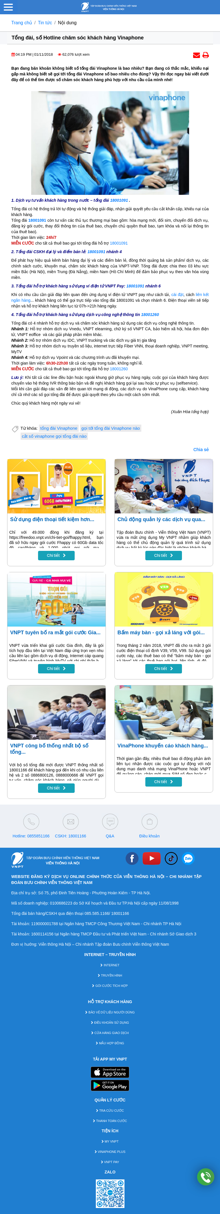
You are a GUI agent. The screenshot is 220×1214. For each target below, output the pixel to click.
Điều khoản (149, 836)
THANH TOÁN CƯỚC (110, 1121)
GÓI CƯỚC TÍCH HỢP (110, 985)
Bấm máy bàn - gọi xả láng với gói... (161, 632)
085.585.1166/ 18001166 (106, 913)
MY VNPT (110, 1141)
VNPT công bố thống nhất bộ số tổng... (49, 749)
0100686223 (61, 903)
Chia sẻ (201, 449)
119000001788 (44, 923)
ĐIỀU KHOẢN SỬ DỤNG (110, 1022)
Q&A (110, 836)
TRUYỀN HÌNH (110, 975)
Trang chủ (21, 22)
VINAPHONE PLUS (110, 1151)
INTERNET (109, 965)
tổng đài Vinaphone (59, 428)
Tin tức (45, 22)
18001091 (119, 200)
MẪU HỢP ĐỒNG (110, 1043)
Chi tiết (56, 555)
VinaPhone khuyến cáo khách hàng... (163, 746)
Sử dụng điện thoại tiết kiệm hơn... (52, 519)
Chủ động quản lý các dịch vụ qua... (161, 519)
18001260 (150, 314)
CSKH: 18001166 (70, 836)
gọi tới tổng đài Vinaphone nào (111, 428)
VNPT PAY (110, 1162)
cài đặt (177, 294)
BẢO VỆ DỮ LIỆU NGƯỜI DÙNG (110, 1012)
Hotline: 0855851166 (31, 836)
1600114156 (42, 934)
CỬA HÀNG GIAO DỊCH (110, 1033)
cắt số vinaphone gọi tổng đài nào (54, 436)
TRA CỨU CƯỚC (110, 1110)
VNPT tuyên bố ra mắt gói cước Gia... (55, 632)
